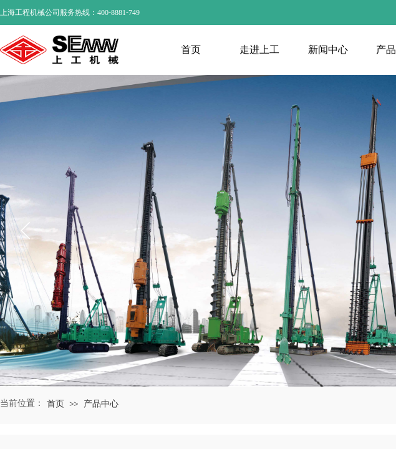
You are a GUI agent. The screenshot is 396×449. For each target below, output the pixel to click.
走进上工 (259, 49)
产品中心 (101, 403)
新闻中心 (328, 49)
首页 (191, 49)
